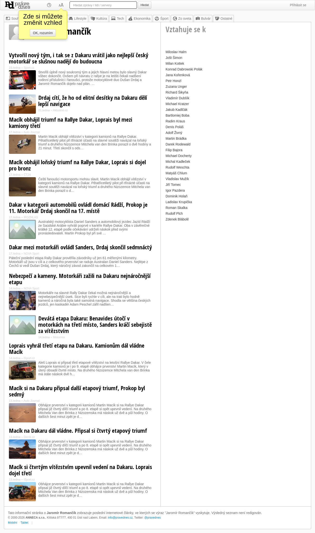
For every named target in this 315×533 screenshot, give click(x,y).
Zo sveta (182, 18)
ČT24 (27, 174)
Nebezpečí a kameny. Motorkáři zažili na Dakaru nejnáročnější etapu (80, 279)
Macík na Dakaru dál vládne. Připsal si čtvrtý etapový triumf (78, 430)
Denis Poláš (175, 127)
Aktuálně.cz (60, 110)
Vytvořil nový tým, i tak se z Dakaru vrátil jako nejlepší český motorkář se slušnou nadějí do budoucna (78, 58)
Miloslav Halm (176, 52)
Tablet (24, 522)
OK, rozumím (43, 33)
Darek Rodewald (178, 144)
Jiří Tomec (173, 185)
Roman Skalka (176, 208)
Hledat (145, 5)
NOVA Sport (31, 253)
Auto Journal (32, 132)
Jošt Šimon (174, 58)
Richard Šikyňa (177, 92)
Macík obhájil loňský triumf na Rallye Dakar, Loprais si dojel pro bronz (77, 165)
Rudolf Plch (174, 213)
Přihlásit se (298, 5)
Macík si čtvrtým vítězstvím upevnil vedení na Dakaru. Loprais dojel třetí (80, 470)
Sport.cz (29, 67)
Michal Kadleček (178, 161)
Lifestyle (77, 18)
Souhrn (14, 18)
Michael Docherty (179, 156)
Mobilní (12, 522)
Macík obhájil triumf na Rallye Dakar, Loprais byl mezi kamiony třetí (70, 122)
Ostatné (223, 18)
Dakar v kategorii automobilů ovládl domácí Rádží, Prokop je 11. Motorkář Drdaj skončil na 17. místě (78, 208)
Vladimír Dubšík (177, 98)
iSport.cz (29, 358)
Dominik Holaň (176, 196)
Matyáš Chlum (176, 173)
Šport (161, 18)
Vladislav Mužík (177, 179)
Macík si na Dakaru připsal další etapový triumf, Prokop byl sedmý (77, 391)
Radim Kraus (175, 121)
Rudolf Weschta (177, 167)
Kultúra (98, 18)
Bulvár (203, 18)
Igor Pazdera (175, 190)
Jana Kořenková (178, 75)
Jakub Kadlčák (176, 110)
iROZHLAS (31, 217)
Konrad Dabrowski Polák (184, 69)
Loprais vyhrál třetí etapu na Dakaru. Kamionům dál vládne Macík (76, 348)
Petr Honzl (173, 81)
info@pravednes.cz (120, 517)
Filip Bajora (174, 150)
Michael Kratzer (177, 104)
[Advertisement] (236, 256)
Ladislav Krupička (179, 202)
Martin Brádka (176, 138)
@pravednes (152, 517)
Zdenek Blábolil (177, 219)
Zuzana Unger (176, 86)
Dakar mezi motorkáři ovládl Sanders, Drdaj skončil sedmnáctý (80, 247)
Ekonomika (139, 18)
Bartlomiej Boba (177, 115)
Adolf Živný (174, 133)
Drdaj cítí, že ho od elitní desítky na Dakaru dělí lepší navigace (92, 101)
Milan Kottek (175, 63)
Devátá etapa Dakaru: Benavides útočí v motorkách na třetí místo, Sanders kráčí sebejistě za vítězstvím (95, 324)
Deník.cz (29, 437)
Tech (117, 18)
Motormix (59, 337)
